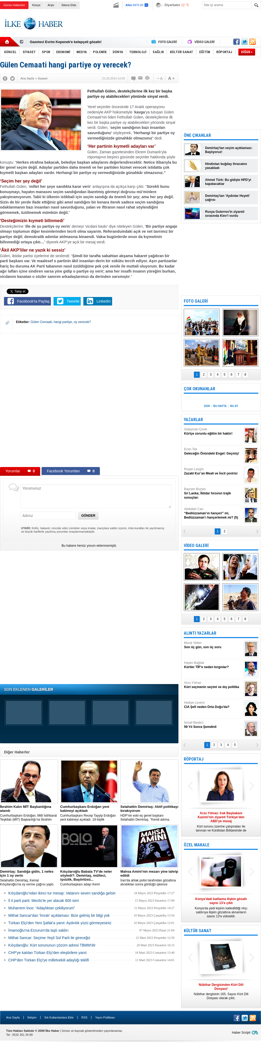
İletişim (31, 1017)
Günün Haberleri (14, 5)
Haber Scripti (241, 1032)
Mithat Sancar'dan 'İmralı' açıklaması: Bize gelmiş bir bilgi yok (59, 915)
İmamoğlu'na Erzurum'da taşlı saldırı (38, 930)
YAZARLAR (193, 419)
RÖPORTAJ (193, 759)
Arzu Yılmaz (213, 685)
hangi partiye (63, 322)
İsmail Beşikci (213, 725)
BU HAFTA (220, 406)
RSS (84, 1017)
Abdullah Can (213, 513)
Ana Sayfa (13, 1017)
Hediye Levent (213, 705)
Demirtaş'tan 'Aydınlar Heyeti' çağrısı (227, 198)
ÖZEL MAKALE (196, 844)
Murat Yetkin (213, 645)
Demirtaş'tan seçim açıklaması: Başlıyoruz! (228, 150)
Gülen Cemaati (41, 322)
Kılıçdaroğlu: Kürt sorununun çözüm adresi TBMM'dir (52, 945)
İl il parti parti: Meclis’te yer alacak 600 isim (43, 900)
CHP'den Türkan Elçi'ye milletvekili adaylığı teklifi (48, 960)
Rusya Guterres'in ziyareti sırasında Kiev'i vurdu (224, 214)
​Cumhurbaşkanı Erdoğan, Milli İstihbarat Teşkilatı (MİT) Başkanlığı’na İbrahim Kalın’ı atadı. (29, 813)
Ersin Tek (213, 451)
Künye (36, 5)
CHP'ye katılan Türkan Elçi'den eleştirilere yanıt (47, 953)
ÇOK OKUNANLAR (199, 388)
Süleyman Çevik (213, 431)
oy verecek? (82, 322)
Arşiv (51, 5)
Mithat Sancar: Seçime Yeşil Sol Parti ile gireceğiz (49, 938)
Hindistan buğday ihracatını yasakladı (226, 166)
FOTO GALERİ (196, 301)
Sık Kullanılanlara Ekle (59, 1017)
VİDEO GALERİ (196, 545)
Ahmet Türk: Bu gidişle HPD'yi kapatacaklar (228, 182)
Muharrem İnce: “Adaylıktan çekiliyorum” (41, 908)
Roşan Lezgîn (213, 471)
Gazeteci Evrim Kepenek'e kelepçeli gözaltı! (65, 42)
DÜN (207, 406)
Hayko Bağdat (213, 665)
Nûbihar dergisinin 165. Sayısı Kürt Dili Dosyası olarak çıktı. (221, 991)
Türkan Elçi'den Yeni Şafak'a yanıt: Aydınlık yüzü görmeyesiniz (59, 923)
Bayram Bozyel (213, 493)
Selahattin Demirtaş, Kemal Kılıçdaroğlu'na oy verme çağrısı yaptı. (29, 877)
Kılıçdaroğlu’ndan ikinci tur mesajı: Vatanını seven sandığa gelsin (62, 893)
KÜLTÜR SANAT (197, 930)
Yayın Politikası (105, 1017)
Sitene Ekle (68, 5)
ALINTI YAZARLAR (200, 633)
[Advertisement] (64, 400)
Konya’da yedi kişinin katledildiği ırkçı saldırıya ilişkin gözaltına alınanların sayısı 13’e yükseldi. (221, 907)
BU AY (234, 406)
